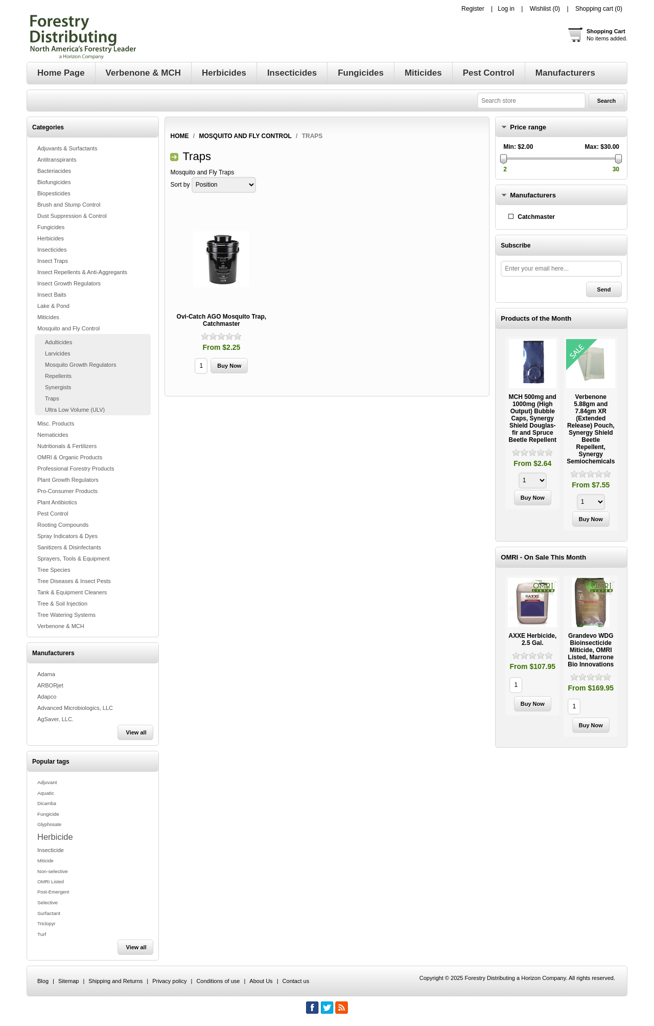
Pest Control (52, 513)
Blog (43, 981)
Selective (47, 902)
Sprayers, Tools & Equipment (73, 558)
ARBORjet (50, 685)
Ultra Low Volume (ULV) (75, 410)
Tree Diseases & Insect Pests (74, 581)
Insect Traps (52, 261)
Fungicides (50, 227)
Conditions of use (218, 981)
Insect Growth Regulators (69, 283)
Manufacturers (533, 195)
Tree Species (53, 570)
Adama (46, 674)
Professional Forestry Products (75, 468)
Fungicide (48, 814)
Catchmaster (536, 216)
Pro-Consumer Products (67, 491)
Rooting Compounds (62, 525)
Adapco (46, 697)
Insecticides (51, 250)
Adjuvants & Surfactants (67, 148)
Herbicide (55, 836)
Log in (506, 8)
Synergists (58, 387)
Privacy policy (169, 981)
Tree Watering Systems (66, 615)
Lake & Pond (53, 306)
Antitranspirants (56, 160)
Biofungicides (54, 182)
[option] (532, 424)
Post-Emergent (53, 892)
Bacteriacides (54, 171)
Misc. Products (55, 423)
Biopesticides (54, 193)
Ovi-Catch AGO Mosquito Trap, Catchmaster (222, 320)
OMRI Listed (50, 881)
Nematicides (52, 435)
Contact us (296, 981)
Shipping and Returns (115, 981)
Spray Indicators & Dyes (67, 536)
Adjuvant (47, 782)
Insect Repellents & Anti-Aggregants (82, 272)
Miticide (45, 860)
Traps (52, 398)
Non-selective (52, 871)
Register (472, 8)
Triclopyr (46, 923)
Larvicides (58, 353)
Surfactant (48, 913)
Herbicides (50, 238)
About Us (260, 981)
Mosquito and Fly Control (68, 328)
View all (136, 732)
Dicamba (46, 803)
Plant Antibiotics (57, 502)
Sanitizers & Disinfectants (69, 547)
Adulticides (58, 342)
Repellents (58, 376)
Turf (41, 934)
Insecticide (50, 850)
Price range (528, 127)
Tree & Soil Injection (62, 603)
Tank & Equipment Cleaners (72, 592)
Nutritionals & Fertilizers (67, 446)
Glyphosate (49, 824)
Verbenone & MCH (60, 626)
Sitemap (68, 981)
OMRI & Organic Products (69, 457)
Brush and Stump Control (69, 205)
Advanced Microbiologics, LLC (75, 708)
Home (179, 136)
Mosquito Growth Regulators (80, 365)
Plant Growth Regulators (68, 480)
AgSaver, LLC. (55, 719)
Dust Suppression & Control (72, 216)
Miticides (48, 317)
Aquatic (45, 793)
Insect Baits (51, 295)
